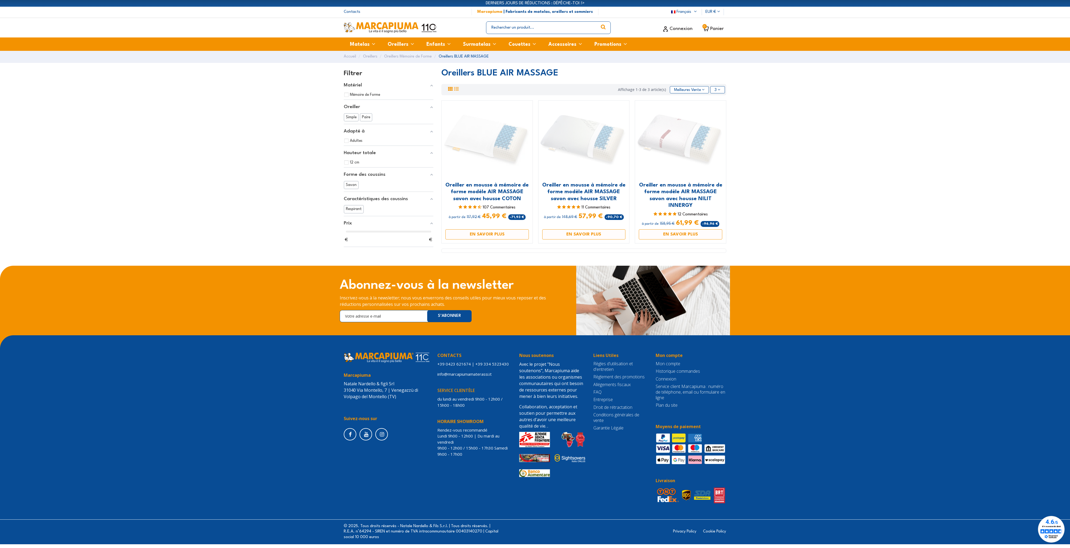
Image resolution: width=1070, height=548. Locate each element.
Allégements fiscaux (612, 384)
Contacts (352, 12)
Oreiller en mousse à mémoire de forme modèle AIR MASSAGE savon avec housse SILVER (583, 191)
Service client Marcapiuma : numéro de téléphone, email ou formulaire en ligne (690, 392)
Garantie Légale (608, 428)
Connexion (666, 379)
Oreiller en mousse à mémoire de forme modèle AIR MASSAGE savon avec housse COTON (487, 191)
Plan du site (667, 405)
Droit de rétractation (612, 407)
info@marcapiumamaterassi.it (465, 374)
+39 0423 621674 (454, 364)
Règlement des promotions (619, 377)
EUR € (712, 12)
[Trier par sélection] (689, 89)
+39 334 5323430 (492, 364)
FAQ (597, 392)
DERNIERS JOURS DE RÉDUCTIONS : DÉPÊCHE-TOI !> (535, 3)
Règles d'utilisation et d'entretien (613, 366)
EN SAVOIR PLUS (487, 234)
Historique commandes (678, 371)
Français (684, 12)
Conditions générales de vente (616, 417)
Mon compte (668, 364)
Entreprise (603, 399)
